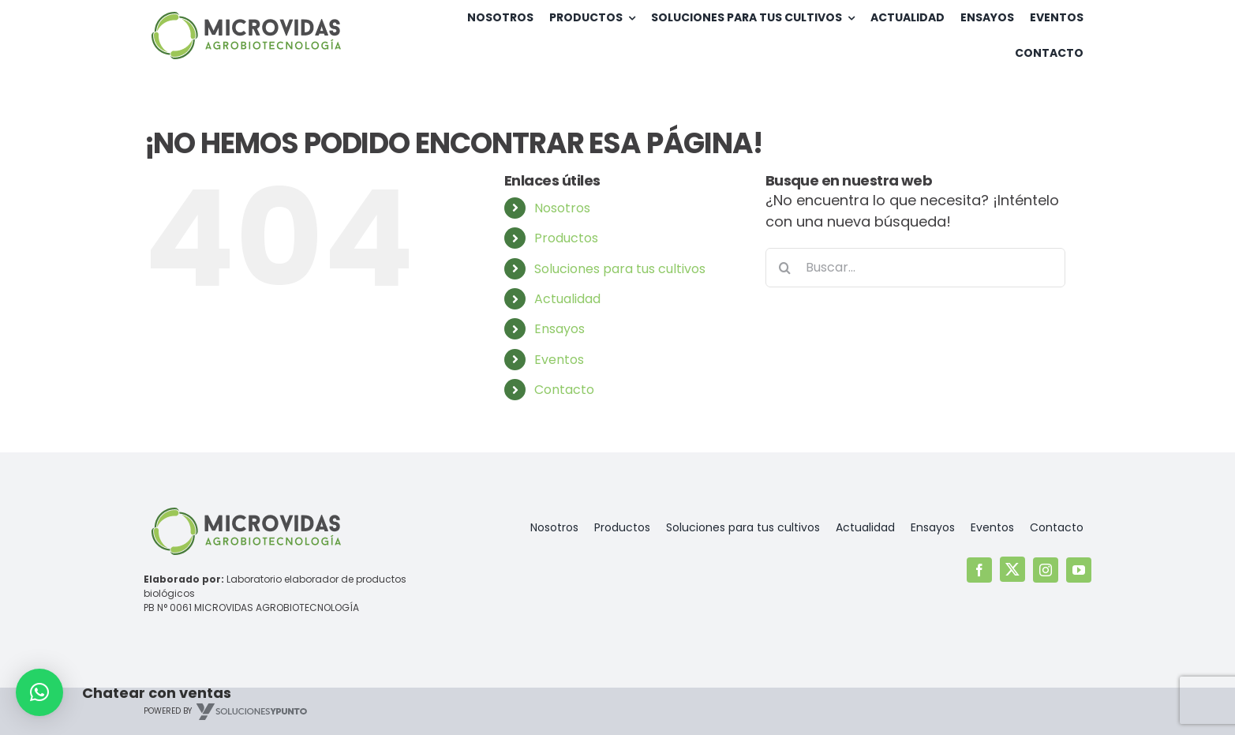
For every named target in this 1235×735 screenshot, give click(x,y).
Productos (566, 238)
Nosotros (562, 208)
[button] (39, 692)
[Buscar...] (915, 267)
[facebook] (979, 570)
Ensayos (559, 329)
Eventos (559, 360)
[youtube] (1078, 570)
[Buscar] (785, 267)
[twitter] (1012, 569)
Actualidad (567, 299)
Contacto (564, 390)
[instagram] (1045, 570)
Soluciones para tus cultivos (619, 269)
